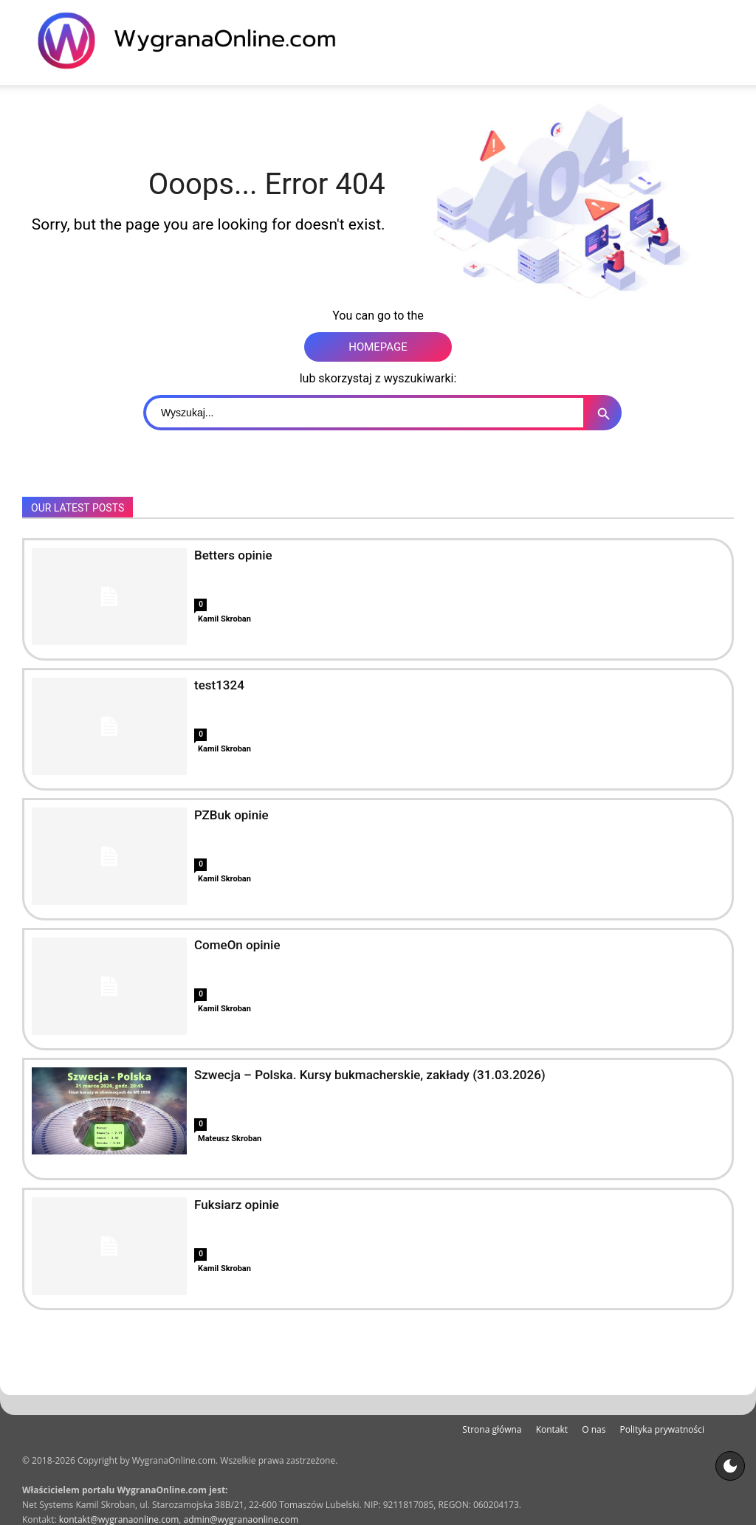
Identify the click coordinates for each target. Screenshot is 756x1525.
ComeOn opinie (237, 944)
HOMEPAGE (378, 347)
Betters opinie (233, 555)
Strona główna (491, 1429)
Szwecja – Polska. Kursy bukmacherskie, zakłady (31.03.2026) (370, 1074)
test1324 (219, 685)
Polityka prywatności (662, 1429)
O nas (593, 1429)
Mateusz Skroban (229, 1138)
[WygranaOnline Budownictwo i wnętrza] (195, 40)
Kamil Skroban (224, 619)
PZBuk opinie (231, 815)
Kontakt (552, 1429)
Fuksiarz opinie (236, 1204)
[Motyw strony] (730, 1466)
